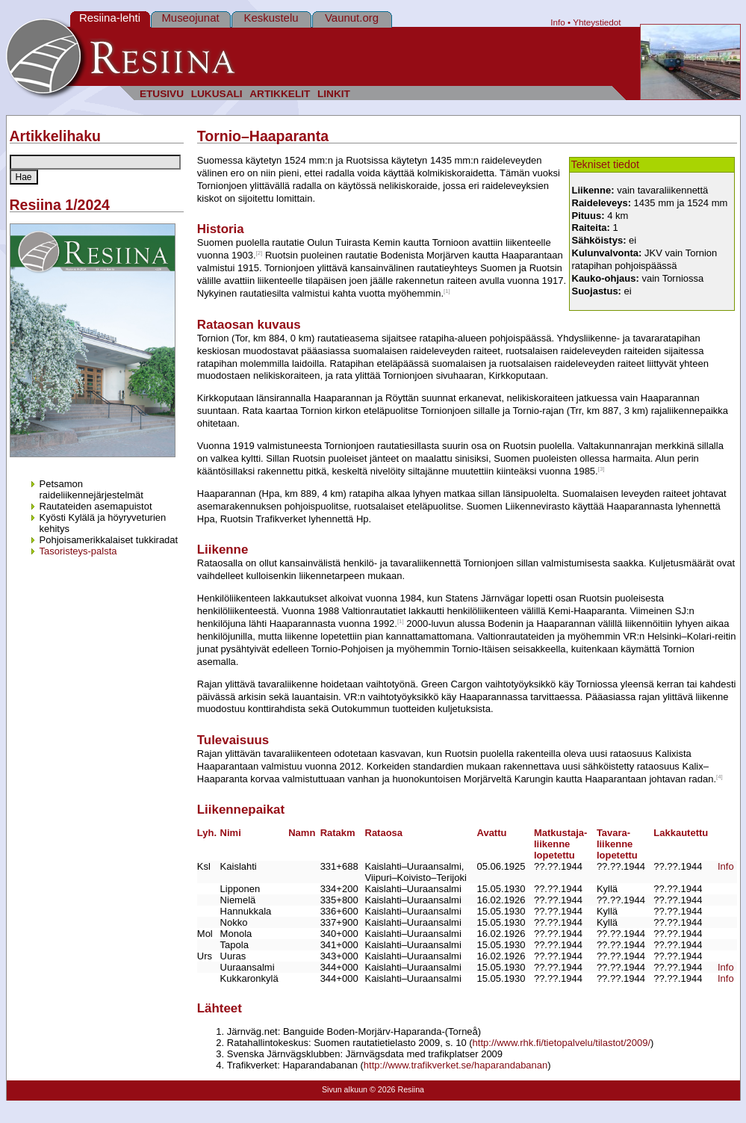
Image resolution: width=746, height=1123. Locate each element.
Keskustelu (270, 17)
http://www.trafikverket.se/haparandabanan (455, 1065)
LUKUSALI (217, 93)
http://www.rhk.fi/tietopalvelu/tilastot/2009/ (561, 1042)
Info (557, 22)
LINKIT (333, 93)
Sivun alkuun (344, 1089)
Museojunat (190, 17)
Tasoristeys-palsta (78, 551)
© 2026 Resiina (397, 1089)
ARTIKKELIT (279, 93)
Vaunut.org (352, 17)
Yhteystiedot (597, 22)
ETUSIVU (162, 93)
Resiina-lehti (109, 17)
